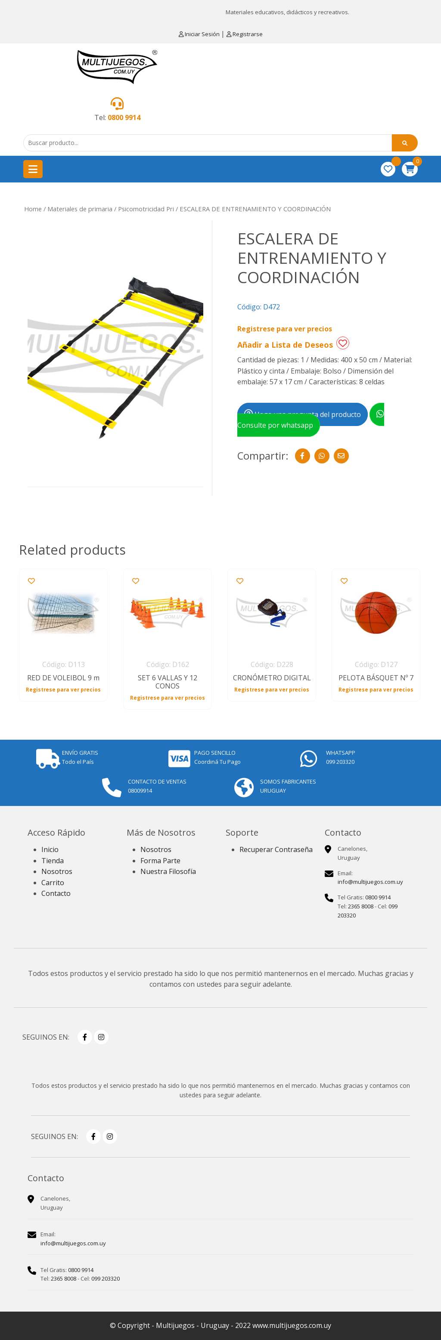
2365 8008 (360, 906)
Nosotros (56, 871)
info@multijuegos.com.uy (370, 882)
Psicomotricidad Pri (146, 208)
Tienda (52, 860)
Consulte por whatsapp (310, 420)
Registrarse (245, 34)
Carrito (52, 882)
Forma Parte (160, 860)
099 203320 (105, 1278)
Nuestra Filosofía (168, 871)
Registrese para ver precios (284, 328)
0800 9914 (124, 117)
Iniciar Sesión (200, 34)
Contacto (56, 893)
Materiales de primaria (79, 208)
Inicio (50, 849)
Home (33, 208)
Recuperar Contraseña (276, 849)
